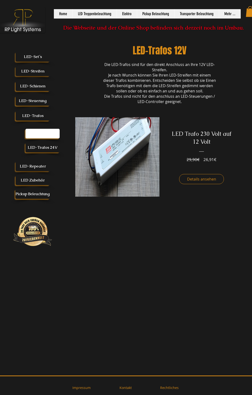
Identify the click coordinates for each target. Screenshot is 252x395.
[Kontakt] (125, 388)
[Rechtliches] (169, 388)
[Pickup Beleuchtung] (32, 194)
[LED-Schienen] (33, 86)
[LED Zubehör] (33, 180)
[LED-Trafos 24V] (42, 147)
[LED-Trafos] (33, 116)
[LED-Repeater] (33, 166)
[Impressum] (81, 388)
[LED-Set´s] (33, 57)
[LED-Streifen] (33, 71)
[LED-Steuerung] (33, 101)
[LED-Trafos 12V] (42, 133)
